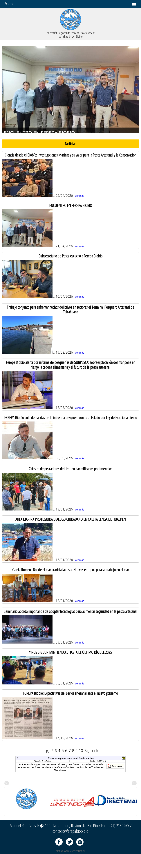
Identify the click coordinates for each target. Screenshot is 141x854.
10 (81, 750)
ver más (79, 195)
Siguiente (91, 750)
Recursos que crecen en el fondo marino (71, 758)
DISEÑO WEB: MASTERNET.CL (70, 851)
